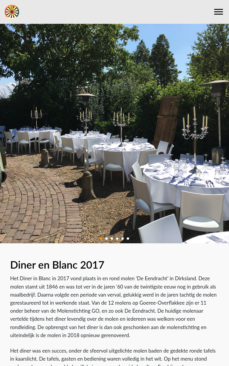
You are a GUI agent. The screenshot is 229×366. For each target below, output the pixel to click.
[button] (101, 238)
